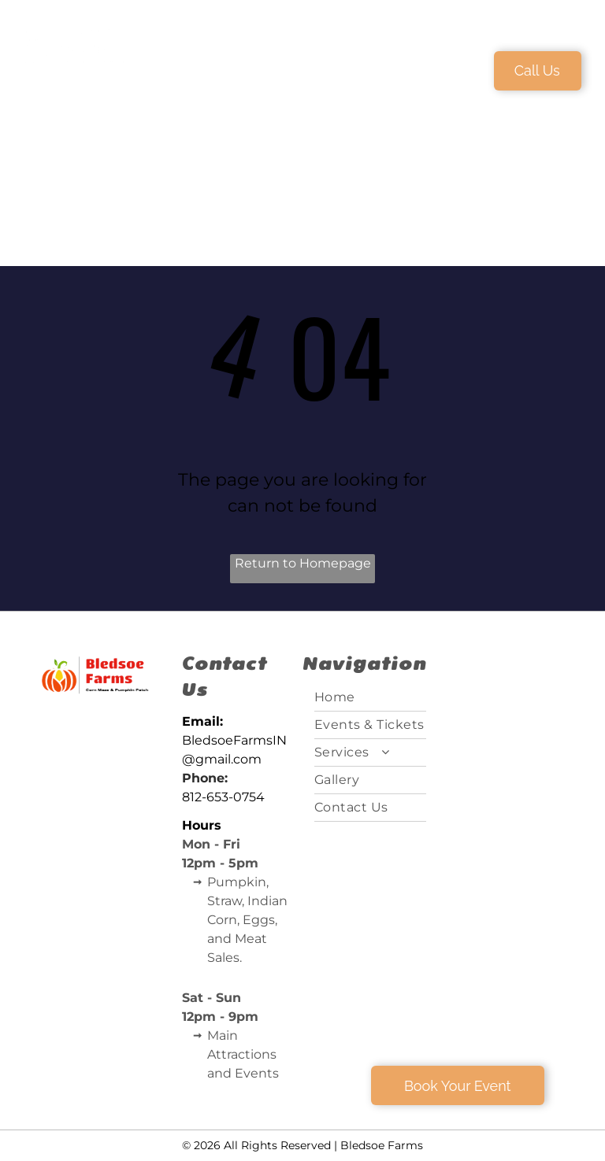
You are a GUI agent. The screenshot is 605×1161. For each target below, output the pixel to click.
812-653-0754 (223, 796)
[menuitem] (236, 69)
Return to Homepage (303, 563)
